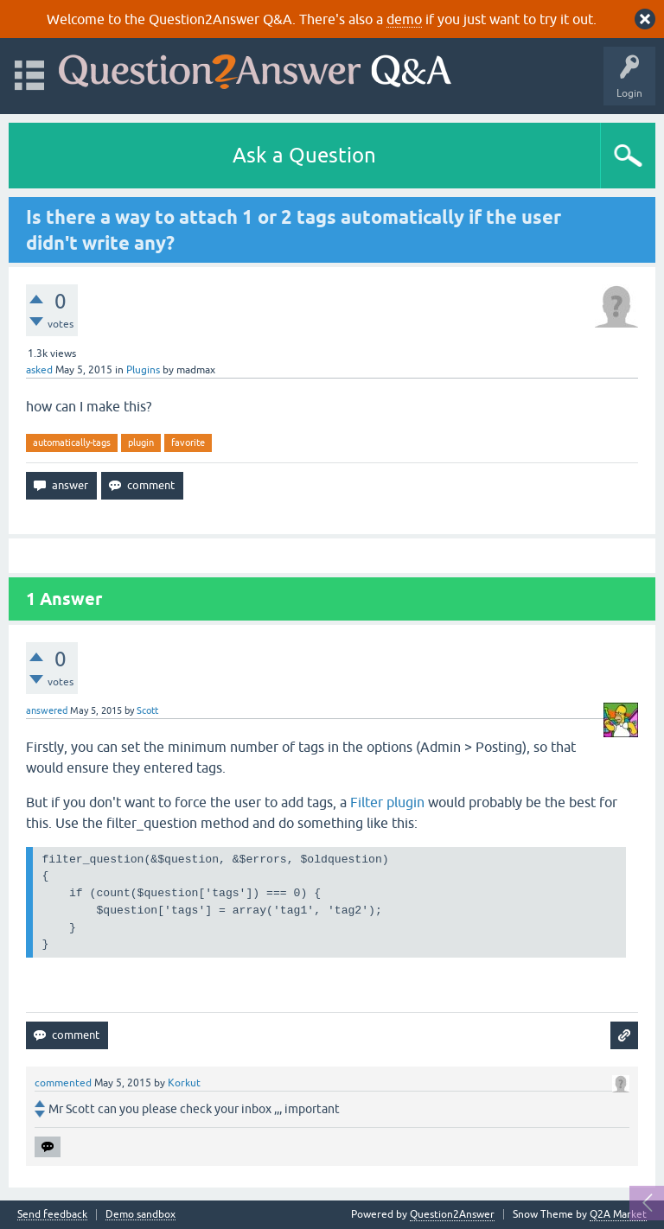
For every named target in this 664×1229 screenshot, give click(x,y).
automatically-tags (72, 442)
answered (46, 710)
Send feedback (52, 1214)
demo (404, 19)
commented (63, 1083)
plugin (141, 442)
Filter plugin (387, 802)
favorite (188, 442)
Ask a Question (304, 155)
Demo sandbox (140, 1214)
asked (39, 370)
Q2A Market (618, 1214)
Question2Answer (452, 1214)
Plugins (143, 370)
